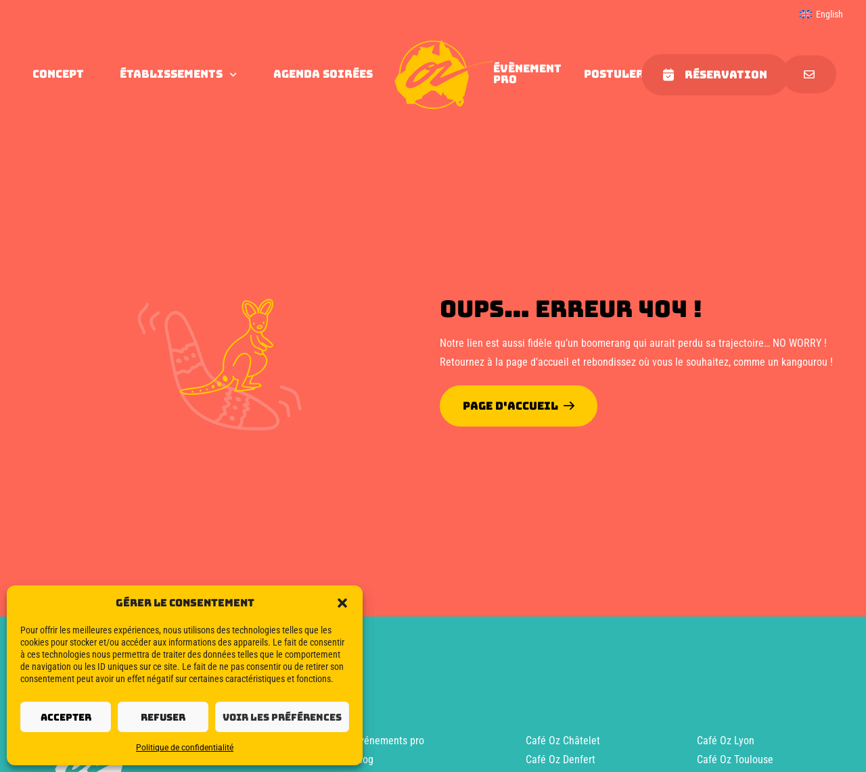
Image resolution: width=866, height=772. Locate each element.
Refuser (163, 717)
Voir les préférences (282, 717)
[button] (342, 603)
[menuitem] (821, 14)
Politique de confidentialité (184, 747)
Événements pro (389, 740)
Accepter (66, 717)
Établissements (178, 74)
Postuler (614, 74)
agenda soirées (323, 74)
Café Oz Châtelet (563, 740)
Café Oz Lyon (725, 740)
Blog (363, 759)
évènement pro (527, 74)
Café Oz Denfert (560, 759)
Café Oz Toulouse (735, 759)
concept (58, 74)
